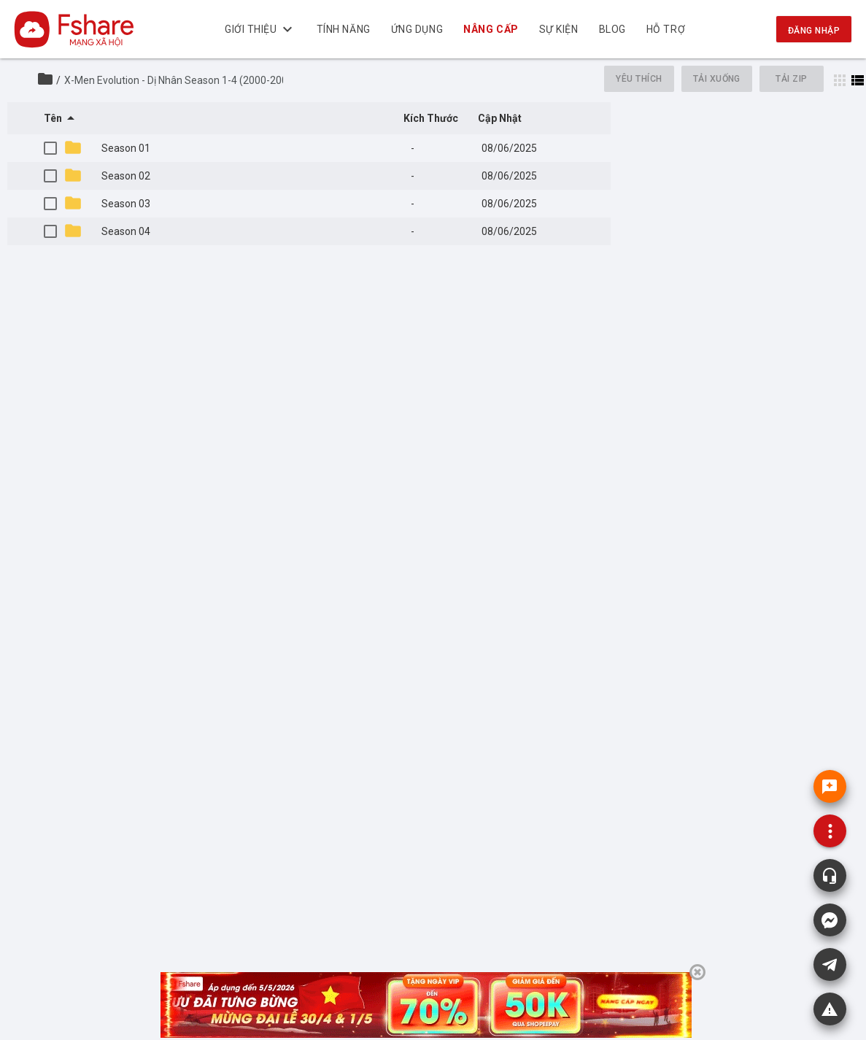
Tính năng (344, 29)
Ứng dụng (417, 29)
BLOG (612, 29)
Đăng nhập (814, 31)
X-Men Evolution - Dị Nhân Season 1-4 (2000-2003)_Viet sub (202, 80)
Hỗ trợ (665, 29)
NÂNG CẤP (490, 29)
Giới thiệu (260, 29)
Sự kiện (559, 29)
